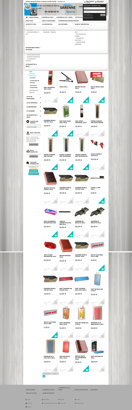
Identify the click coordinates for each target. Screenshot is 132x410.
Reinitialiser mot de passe (88, 17)
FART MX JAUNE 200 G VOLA (81, 323)
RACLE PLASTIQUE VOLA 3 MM (97, 255)
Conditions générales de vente (50, 403)
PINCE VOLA (63, 87)
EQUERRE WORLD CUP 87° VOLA (65, 188)
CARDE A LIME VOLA (95, 188)
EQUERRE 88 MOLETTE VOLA (80, 222)
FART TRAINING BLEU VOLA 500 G (80, 289)
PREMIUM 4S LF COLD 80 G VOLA (49, 357)
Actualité (62, 399)
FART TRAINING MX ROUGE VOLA (66, 289)
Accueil (78, 399)
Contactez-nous (33, 156)
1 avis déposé (33, 170)
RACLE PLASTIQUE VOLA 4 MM (50, 322)
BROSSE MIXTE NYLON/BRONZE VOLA (80, 357)
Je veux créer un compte (88, 15)
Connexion (88, 2)
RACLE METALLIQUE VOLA (97, 87)
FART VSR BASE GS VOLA (97, 357)
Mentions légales (80, 403)
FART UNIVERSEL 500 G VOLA (49, 88)
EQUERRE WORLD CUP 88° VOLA (81, 188)
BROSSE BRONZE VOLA (65, 256)
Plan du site (62, 403)
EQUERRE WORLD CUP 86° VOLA (49, 121)
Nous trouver (46, 399)
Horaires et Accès (34, 144)
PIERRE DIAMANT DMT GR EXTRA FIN (81, 155)
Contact (29, 399)
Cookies (29, 406)
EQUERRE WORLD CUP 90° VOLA (81, 255)
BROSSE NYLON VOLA (80, 87)
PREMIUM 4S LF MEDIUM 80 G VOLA (97, 323)
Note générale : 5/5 (34, 166)
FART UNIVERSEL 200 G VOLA (65, 323)
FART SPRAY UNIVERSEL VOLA (80, 121)
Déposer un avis (33, 173)
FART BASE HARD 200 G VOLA (65, 121)
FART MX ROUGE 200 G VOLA (65, 357)
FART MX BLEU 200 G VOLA (97, 289)
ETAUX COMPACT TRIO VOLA (96, 154)
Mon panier (100, 1)
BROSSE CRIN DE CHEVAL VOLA (49, 188)
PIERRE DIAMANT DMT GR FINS (49, 155)
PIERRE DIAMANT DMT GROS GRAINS (97, 121)
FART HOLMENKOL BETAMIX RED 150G (50, 222)
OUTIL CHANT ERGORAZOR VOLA (50, 255)
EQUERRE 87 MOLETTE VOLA (96, 222)
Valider (103, 15)
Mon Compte (90, 1)
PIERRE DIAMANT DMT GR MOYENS (65, 155)
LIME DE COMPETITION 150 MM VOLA (65, 222)
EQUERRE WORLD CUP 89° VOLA (49, 289)
